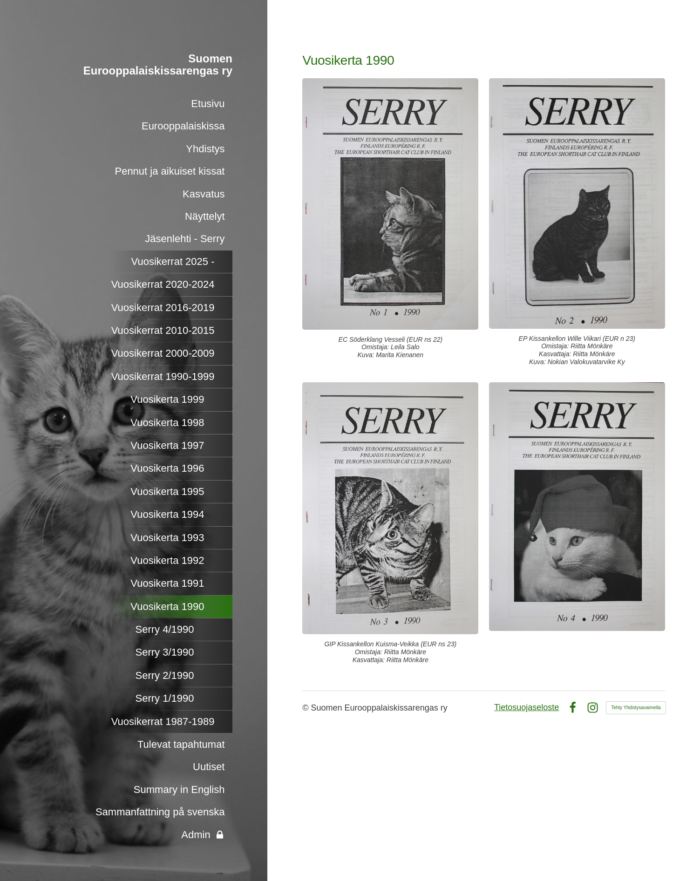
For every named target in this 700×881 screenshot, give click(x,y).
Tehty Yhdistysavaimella (636, 707)
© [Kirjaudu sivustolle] (306, 707)
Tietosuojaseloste (526, 707)
